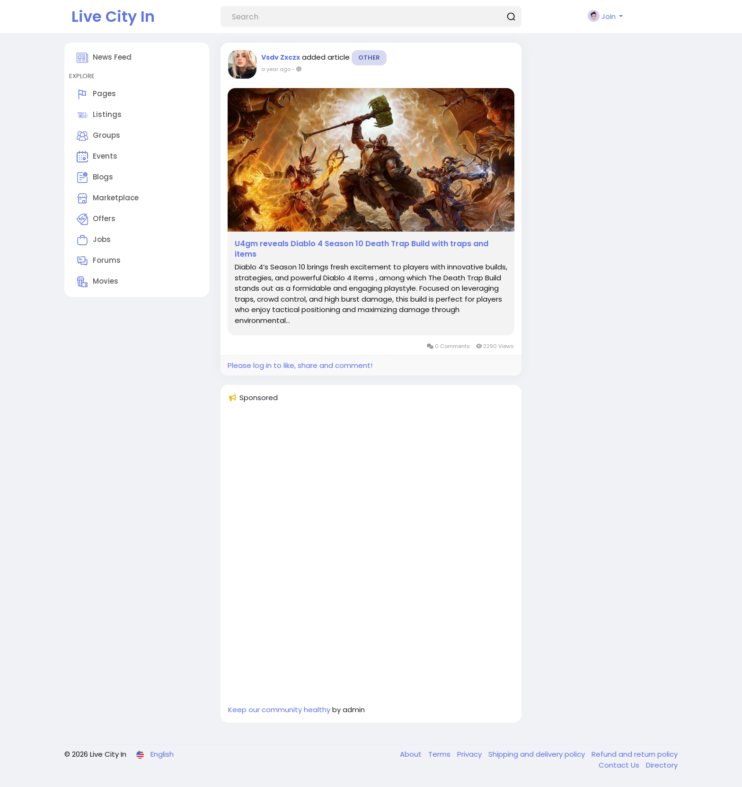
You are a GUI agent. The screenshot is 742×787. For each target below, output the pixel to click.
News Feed (104, 57)
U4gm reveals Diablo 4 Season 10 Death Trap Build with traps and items (361, 249)
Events (97, 156)
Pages (96, 94)
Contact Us (620, 765)
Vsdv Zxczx (280, 57)
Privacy (470, 754)
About (412, 754)
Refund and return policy (635, 754)
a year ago (276, 69)
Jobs (94, 240)
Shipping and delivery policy (537, 754)
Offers (96, 219)
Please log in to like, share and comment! (300, 365)
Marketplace (108, 198)
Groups (98, 136)
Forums (99, 261)
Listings (99, 115)
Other (369, 57)
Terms (440, 754)
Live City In (113, 16)
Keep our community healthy (279, 710)
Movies (97, 281)
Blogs (95, 177)
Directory (662, 765)
